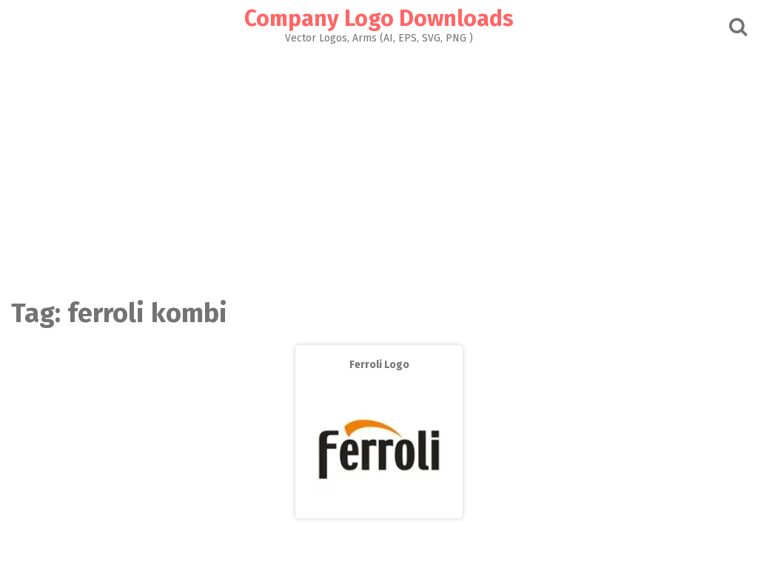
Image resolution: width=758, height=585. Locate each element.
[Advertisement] (379, 167)
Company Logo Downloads (379, 18)
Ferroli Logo (379, 364)
